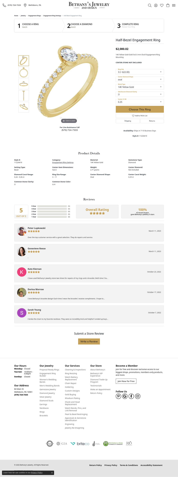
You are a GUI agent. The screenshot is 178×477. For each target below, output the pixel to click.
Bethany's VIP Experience (96, 374)
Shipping (127, 121)
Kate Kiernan (35, 268)
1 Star (34, 217)
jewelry (23, 16)
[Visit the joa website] (96, 443)
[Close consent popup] (52, 473)
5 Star (34, 206)
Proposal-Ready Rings (49, 369)
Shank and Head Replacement (72, 403)
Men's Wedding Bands (50, 385)
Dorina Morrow (36, 289)
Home (16, 16)
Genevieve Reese (37, 248)
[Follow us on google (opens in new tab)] (125, 396)
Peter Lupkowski (37, 228)
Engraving (69, 424)
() (69, 206)
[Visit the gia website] (61, 443)
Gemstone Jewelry (48, 389)
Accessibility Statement (152, 465)
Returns (152, 121)
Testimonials (96, 385)
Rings (42, 412)
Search (24, 27)
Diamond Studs (47, 400)
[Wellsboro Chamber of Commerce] (113, 443)
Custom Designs (72, 390)
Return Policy (96, 393)
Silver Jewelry (46, 397)
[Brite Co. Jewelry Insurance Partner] (80, 443)
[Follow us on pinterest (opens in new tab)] (118, 396)
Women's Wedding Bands (48, 380)
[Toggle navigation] (174, 5)
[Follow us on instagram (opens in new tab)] (137, 396)
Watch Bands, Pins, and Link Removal (75, 409)
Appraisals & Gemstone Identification (75, 419)
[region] (69, 84)
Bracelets (44, 415)
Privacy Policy (110, 465)
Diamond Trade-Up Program (98, 380)
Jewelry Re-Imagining (74, 428)
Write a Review (89, 341)
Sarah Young (34, 309)
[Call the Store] (21, 394)
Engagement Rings (34, 16)
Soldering (69, 387)
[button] (149, 5)
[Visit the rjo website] (129, 443)
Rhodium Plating (72, 398)
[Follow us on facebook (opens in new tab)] (131, 396)
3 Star (34, 211)
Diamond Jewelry (47, 393)
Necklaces (44, 408)
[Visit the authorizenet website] (50, 443)
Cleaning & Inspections (75, 369)
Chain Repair (71, 383)
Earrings (43, 404)
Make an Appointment (100, 389)
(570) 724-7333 (70, 130)
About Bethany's (97, 369)
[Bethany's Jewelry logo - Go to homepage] (89, 5)
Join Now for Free (126, 381)
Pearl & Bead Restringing (76, 414)
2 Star (34, 214)
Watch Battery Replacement (71, 378)
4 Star (34, 209)
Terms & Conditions (129, 465)
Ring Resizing (71, 373)
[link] (12, 5)
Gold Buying (70, 394)
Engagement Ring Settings (52, 16)
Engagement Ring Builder (48, 374)
